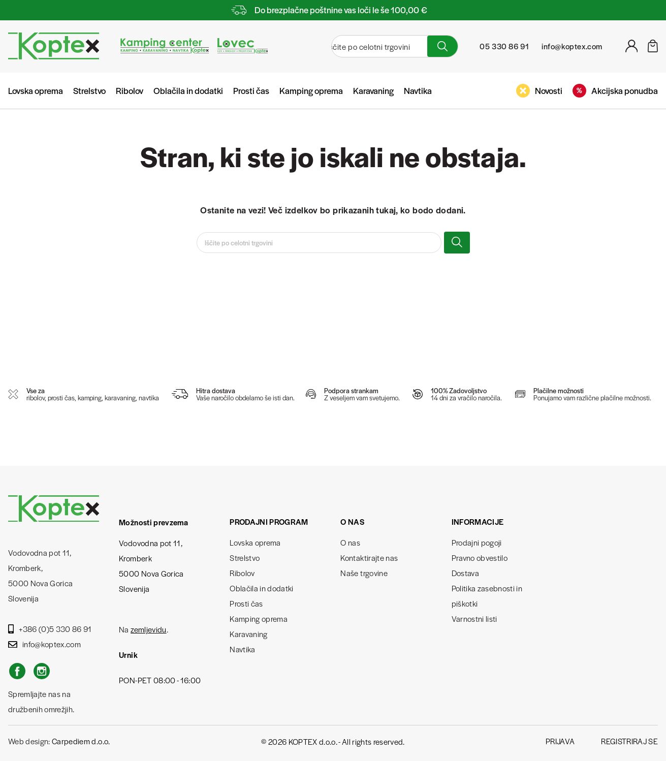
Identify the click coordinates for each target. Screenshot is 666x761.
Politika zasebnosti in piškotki (487, 596)
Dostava (465, 572)
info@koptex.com (44, 644)
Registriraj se (629, 741)
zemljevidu (148, 629)
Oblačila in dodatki (188, 90)
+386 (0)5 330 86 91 (50, 628)
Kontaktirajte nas (369, 557)
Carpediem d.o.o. (81, 741)
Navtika (418, 90)
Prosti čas (251, 90)
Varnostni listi (474, 618)
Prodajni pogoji (477, 542)
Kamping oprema (311, 90)
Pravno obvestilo (480, 557)
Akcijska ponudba (615, 91)
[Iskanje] (371, 46)
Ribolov (129, 90)
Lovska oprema (35, 90)
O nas (350, 542)
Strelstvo (89, 90)
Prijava (560, 741)
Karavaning (373, 90)
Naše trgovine (363, 572)
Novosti (539, 91)
